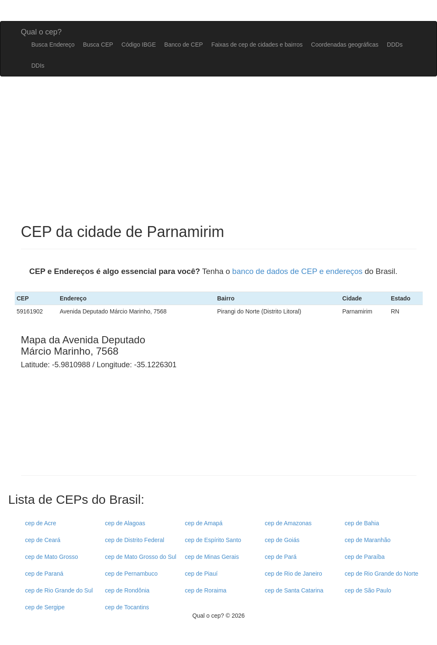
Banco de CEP (183, 44)
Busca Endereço (53, 44)
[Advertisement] (261, 406)
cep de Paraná (44, 573)
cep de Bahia (362, 523)
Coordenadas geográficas (345, 44)
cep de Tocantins (127, 607)
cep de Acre (40, 523)
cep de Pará (281, 556)
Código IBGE (139, 44)
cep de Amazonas (288, 523)
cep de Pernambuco (131, 573)
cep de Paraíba (365, 556)
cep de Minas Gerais (212, 556)
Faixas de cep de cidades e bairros (256, 44)
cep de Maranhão (368, 540)
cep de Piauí (201, 573)
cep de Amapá (204, 523)
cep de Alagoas (125, 523)
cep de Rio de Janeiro (293, 573)
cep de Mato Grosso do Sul (141, 556)
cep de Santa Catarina (294, 590)
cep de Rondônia (127, 590)
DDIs (38, 65)
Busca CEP (98, 44)
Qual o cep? (41, 31)
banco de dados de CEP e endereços (297, 271)
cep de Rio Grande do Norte (381, 573)
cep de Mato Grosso (51, 556)
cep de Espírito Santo (213, 540)
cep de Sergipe (45, 607)
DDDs (395, 44)
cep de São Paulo (368, 590)
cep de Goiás (282, 540)
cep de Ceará (43, 540)
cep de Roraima (206, 590)
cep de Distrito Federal (134, 540)
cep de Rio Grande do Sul (59, 590)
